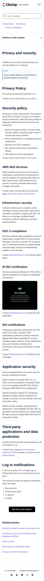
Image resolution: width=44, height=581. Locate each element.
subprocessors (8, 455)
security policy (31, 158)
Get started (20, 24)
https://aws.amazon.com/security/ (21, 194)
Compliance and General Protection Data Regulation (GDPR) (19, 535)
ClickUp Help (7, 24)
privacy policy (30, 99)
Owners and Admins (13, 28)
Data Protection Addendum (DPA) (16, 547)
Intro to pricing (8, 542)
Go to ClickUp (10, 571)
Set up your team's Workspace (15, 552)
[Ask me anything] (22, 16)
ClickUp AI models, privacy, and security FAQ (20, 528)
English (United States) (30, 571)
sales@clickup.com (17, 255)
